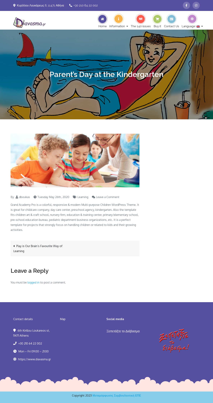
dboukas (24, 197)
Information (117, 26)
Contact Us (171, 26)
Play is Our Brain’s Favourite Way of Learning (37, 248)
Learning (82, 197)
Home (102, 26)
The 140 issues (141, 26)
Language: (191, 26)
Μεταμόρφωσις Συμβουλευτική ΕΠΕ (116, 395)
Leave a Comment (107, 197)
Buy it (157, 26)
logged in (33, 282)
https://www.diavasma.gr (34, 359)
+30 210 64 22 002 (83, 5)
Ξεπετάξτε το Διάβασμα (123, 331)
